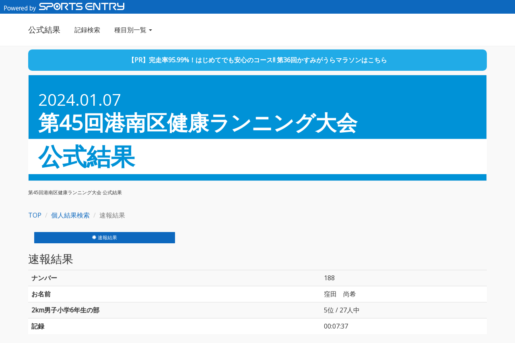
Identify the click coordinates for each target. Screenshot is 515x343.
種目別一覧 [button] (133, 29)
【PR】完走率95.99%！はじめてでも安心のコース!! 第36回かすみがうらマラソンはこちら (257, 59)
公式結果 (44, 29)
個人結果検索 (70, 215)
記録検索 (87, 29)
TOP (34, 215)
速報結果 (104, 237)
